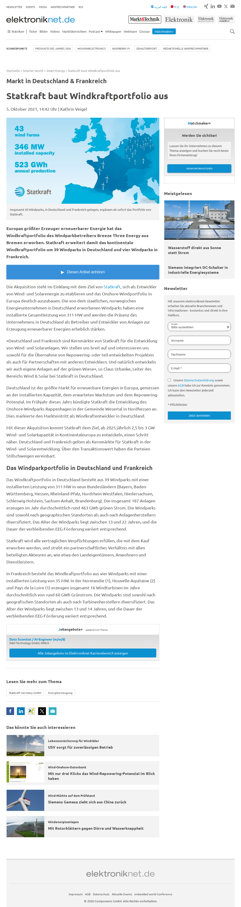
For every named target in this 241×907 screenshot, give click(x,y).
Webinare (130, 31)
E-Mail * (176, 368)
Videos (55, 31)
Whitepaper (113, 31)
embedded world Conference (153, 894)
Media (43, 7)
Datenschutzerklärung (199, 380)
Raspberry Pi (121, 48)
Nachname (178, 354)
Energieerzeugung (60, 693)
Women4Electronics (91, 48)
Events (30, 7)
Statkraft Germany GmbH (25, 693)
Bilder (44, 31)
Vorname (177, 340)
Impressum (76, 894)
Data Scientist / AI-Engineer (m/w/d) (37, 639)
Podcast (94, 31)
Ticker (33, 31)
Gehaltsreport (146, 48)
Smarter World (33, 71)
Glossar (144, 31)
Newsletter (14, 7)
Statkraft (112, 286)
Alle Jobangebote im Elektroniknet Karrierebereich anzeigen (83, 653)
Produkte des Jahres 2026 (53, 48)
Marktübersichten (74, 31)
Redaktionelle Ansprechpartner (185, 48)
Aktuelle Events (122, 894)
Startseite (13, 71)
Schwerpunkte (17, 48)
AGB (181, 385)
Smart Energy (55, 71)
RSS (81, 7)
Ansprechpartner (63, 7)
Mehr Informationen (199, 168)
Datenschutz (101, 894)
